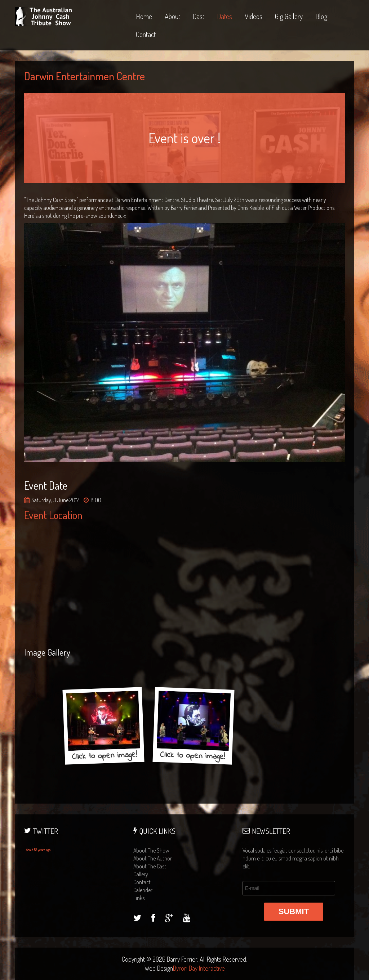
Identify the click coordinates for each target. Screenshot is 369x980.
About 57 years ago (38, 850)
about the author (152, 858)
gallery (140, 874)
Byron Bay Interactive (199, 968)
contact (142, 882)
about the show (151, 850)
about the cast (149, 866)
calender (142, 890)
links (139, 898)
